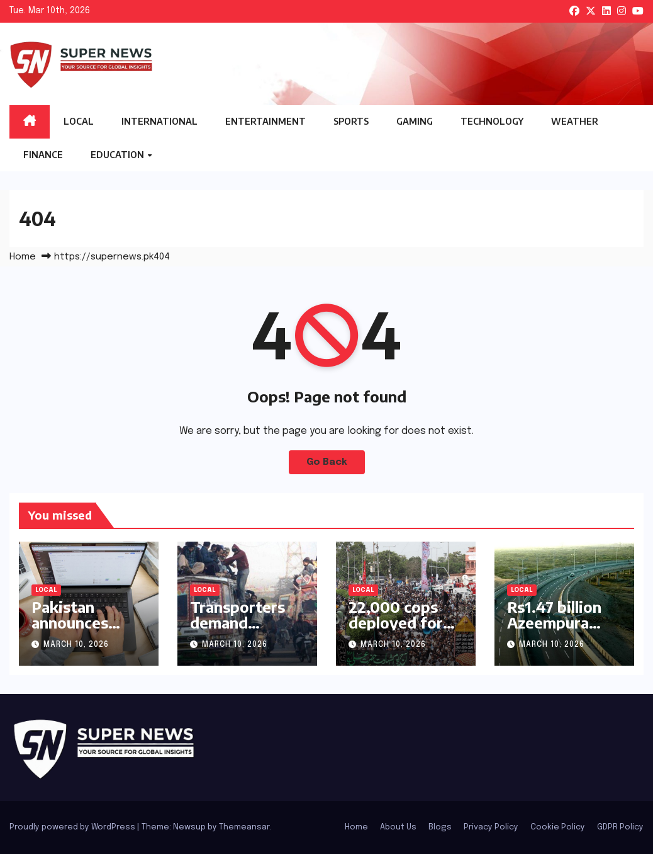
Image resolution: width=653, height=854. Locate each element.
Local (79, 121)
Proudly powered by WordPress (73, 827)
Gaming (414, 121)
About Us (398, 827)
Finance (43, 154)
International (159, 121)
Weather (574, 121)
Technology (491, 121)
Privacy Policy (491, 827)
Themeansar (244, 827)
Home (22, 257)
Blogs (440, 827)
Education (118, 154)
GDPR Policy (620, 827)
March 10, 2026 (76, 645)
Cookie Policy (557, 827)
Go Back (326, 462)
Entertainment (265, 121)
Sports (351, 121)
